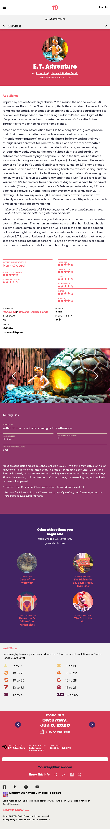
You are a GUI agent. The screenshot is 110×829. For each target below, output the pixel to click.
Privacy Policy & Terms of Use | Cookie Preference (26, 820)
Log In (103, 7)
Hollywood (9, 311)
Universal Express (13, 332)
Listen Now (17, 810)
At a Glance (14, 25)
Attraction (42, 73)
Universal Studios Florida (64, 73)
